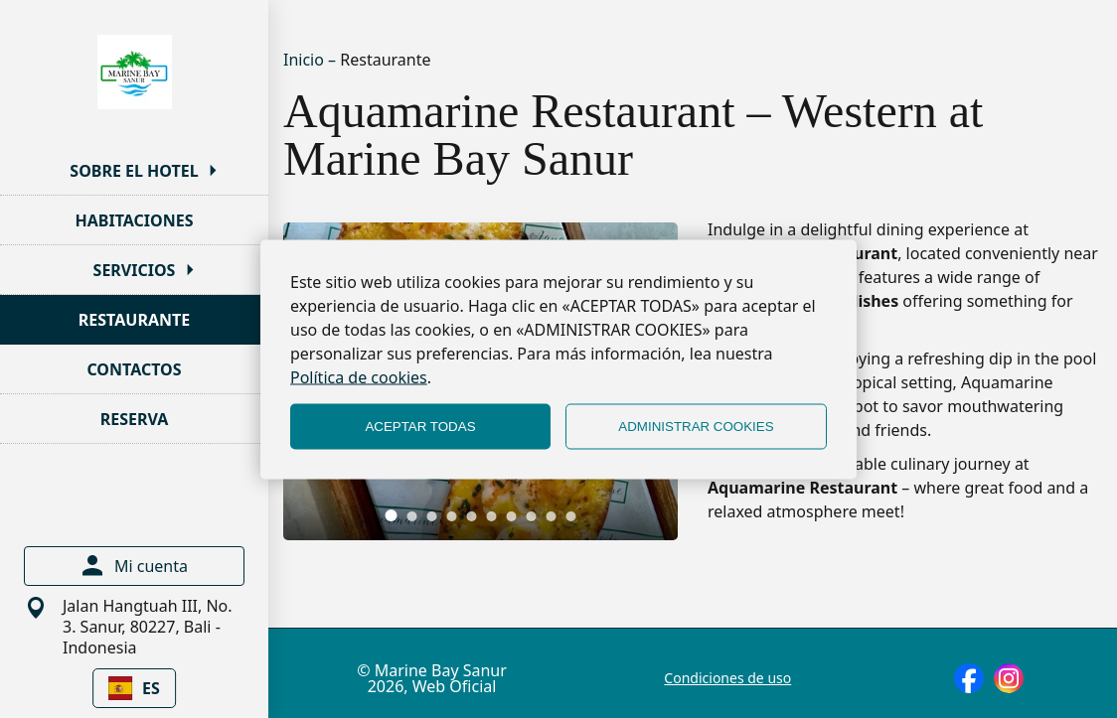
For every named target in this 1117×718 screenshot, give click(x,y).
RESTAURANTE (134, 320)
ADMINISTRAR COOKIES (695, 426)
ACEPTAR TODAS (420, 426)
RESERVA (134, 419)
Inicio (305, 60)
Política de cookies (358, 376)
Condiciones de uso (727, 678)
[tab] (392, 515)
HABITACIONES (135, 220)
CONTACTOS (133, 369)
